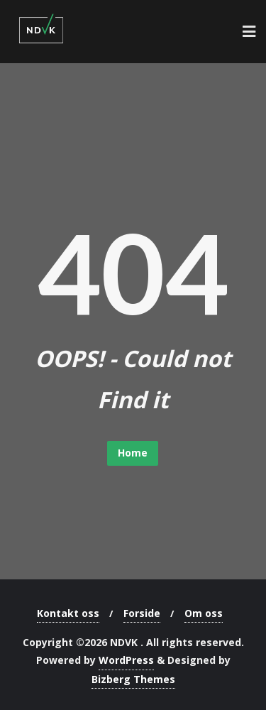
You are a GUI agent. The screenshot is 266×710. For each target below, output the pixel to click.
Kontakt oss (68, 613)
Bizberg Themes (133, 679)
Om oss (203, 613)
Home (133, 452)
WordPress (126, 660)
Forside (141, 613)
